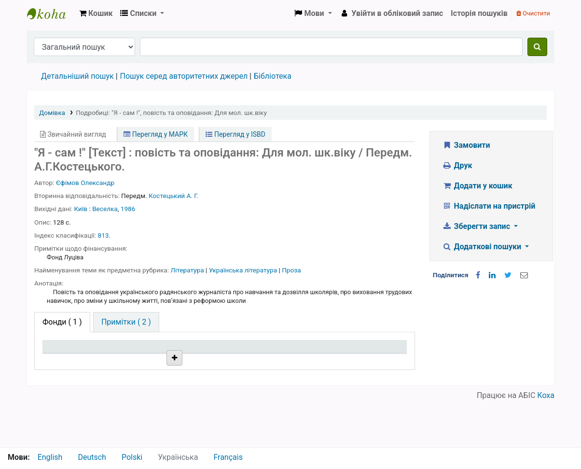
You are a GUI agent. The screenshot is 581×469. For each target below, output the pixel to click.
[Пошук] (537, 47)
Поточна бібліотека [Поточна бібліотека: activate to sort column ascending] (139, 355)
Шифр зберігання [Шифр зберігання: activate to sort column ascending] (222, 360)
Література (188, 270)
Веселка (105, 209)
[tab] (126, 322)
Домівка (52, 112)
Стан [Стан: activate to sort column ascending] (275, 360)
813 (103, 235)
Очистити (533, 13)
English (50, 457)
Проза (291, 270)
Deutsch (92, 457)
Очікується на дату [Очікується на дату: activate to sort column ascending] (363, 355)
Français (228, 457)
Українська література (244, 270)
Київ (81, 209)
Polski (132, 457)
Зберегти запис (477, 226)
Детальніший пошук (77, 76)
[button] (95, 13)
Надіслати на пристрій (488, 206)
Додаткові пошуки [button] (482, 246)
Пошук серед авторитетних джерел (184, 76)
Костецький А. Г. (173, 195)
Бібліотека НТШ (151, 383)
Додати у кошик (477, 185)
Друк (457, 165)
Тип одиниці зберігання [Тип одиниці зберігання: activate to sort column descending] (68, 355)
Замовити (466, 145)
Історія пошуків (479, 13)
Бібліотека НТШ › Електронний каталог (51, 13)
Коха (545, 441)
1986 (128, 209)
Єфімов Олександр (85, 182)
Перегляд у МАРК (156, 134)
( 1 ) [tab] (62, 322)
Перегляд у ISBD (235, 134)
